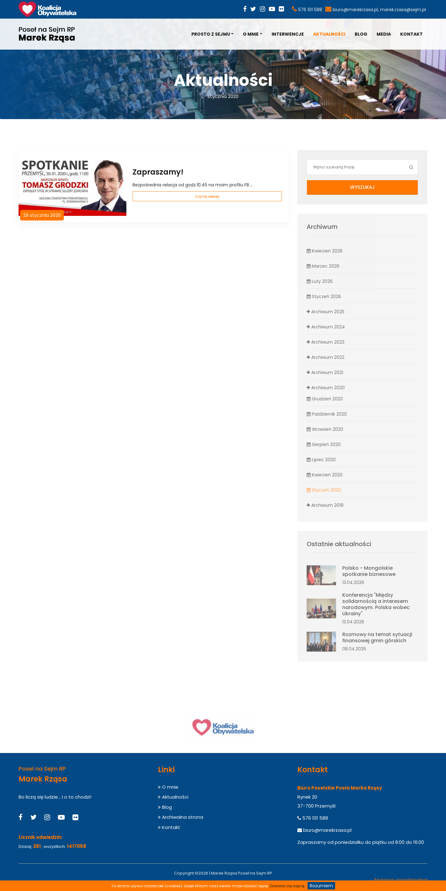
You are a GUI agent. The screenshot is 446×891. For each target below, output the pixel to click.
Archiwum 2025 (325, 312)
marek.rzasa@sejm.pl (403, 10)
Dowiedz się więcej (287, 886)
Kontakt (411, 34)
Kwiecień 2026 (325, 251)
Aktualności (329, 34)
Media (384, 34)
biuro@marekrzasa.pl (355, 10)
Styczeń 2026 (324, 296)
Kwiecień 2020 (325, 475)
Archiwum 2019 (325, 505)
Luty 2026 (320, 281)
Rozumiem (321, 886)
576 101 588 (310, 10)
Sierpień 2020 (324, 444)
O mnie (251, 34)
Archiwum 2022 (325, 357)
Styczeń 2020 (324, 490)
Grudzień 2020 (325, 399)
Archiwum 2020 (326, 388)
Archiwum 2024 (326, 327)
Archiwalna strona (180, 817)
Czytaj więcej (207, 196)
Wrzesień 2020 (325, 429)
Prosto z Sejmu (210, 34)
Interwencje (288, 34)
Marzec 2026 (323, 266)
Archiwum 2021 (325, 372)
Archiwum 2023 (325, 342)
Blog (361, 34)
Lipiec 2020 (321, 460)
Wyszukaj (362, 187)
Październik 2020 (327, 414)
